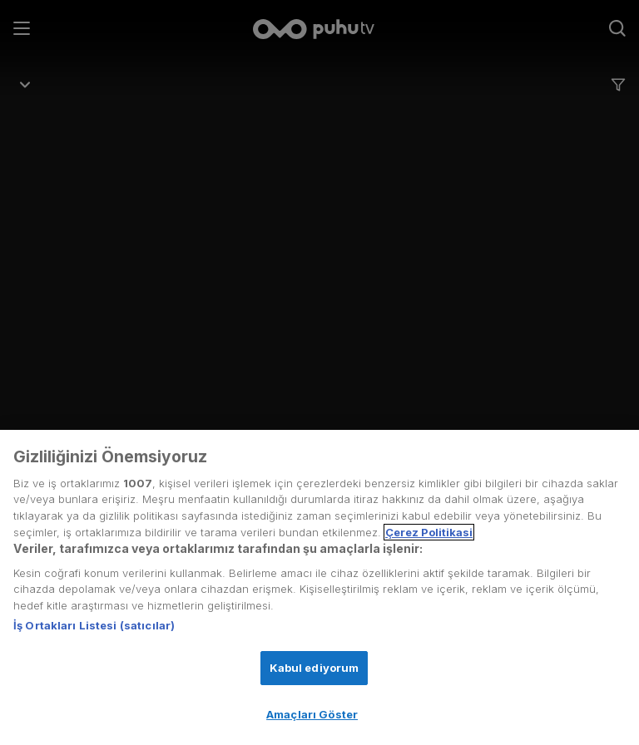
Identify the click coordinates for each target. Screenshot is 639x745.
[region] (319, 587)
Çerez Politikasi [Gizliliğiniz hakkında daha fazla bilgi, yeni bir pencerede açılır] (429, 532)
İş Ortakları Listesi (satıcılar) (94, 625)
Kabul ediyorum (314, 667)
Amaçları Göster (312, 714)
